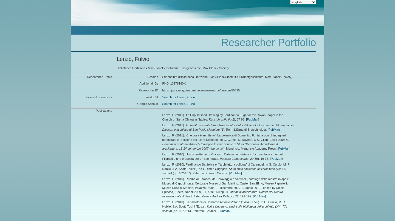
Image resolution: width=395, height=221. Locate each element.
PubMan (252, 119)
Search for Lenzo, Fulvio (178, 97)
